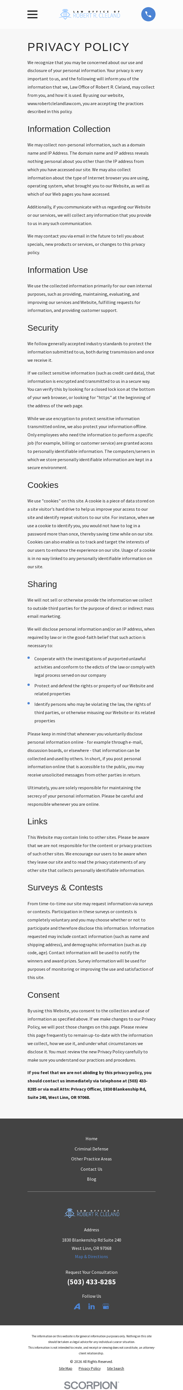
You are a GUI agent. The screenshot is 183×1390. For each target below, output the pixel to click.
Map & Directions (91, 1256)
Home (91, 1138)
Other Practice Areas (91, 1159)
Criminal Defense (91, 1149)
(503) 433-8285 (91, 1281)
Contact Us (91, 1169)
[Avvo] (77, 1306)
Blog (91, 1179)
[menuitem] (65, 1368)
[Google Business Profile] (106, 1306)
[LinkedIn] (91, 1306)
